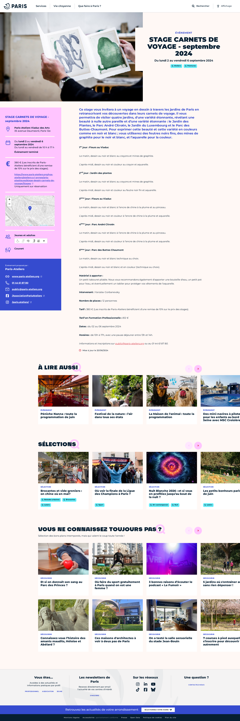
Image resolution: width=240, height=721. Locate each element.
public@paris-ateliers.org (129, 343)
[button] (30, 208)
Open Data (135, 718)
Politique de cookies (152, 718)
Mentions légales (72, 718)
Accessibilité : (100, 718)
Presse (124, 718)
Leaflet (29, 225)
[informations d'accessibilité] (30, 240)
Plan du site (170, 718)
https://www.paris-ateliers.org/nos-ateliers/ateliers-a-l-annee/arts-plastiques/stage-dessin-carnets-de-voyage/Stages (34, 179)
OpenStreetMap (43, 225)
